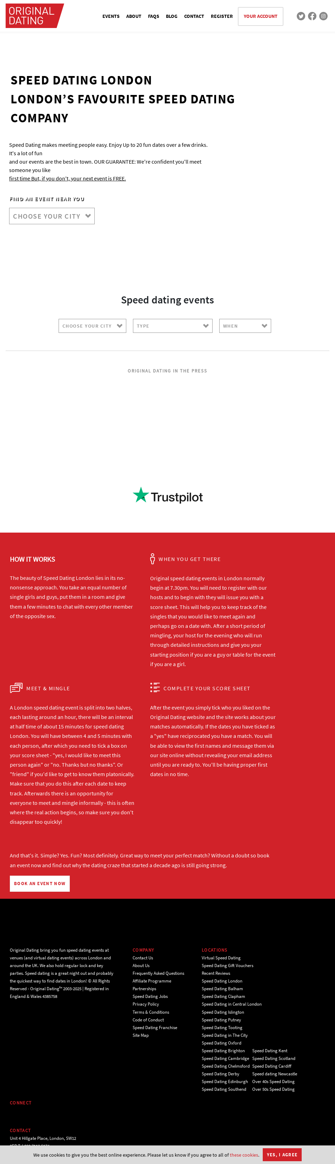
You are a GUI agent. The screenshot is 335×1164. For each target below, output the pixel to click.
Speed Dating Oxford (221, 1043)
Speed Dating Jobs (150, 996)
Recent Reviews (216, 973)
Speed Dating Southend (224, 1089)
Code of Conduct (148, 1020)
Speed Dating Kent (269, 1051)
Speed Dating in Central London (232, 1004)
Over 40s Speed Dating (273, 1081)
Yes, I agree (282, 1155)
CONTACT (194, 16)
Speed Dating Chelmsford (226, 1066)
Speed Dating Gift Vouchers (227, 965)
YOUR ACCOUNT (260, 16)
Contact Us (143, 958)
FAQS (153, 16)
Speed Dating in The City (225, 1035)
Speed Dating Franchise (155, 1028)
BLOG (171, 16)
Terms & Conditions (151, 1012)
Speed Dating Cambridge (225, 1058)
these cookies (244, 1155)
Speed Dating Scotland (273, 1058)
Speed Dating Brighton (223, 1051)
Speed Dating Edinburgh (225, 1081)
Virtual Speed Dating (221, 958)
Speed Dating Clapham (223, 996)
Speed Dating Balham (222, 989)
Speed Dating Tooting (222, 1028)
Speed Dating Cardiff (272, 1066)
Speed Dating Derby (220, 1074)
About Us (141, 965)
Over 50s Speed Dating (273, 1089)
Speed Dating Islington (223, 1012)
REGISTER (222, 16)
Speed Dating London (222, 981)
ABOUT (133, 16)
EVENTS (111, 16)
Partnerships (144, 989)
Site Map (141, 1035)
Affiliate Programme (152, 981)
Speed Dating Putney (221, 1020)
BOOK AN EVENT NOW (40, 883)
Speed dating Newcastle (274, 1074)
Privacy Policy (146, 1004)
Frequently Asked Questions (158, 973)
